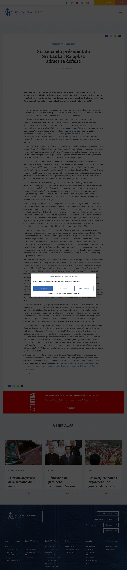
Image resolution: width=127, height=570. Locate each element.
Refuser (63, 288)
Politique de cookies (54, 294)
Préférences (84, 288)
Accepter (43, 288)
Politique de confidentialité (70, 294)
